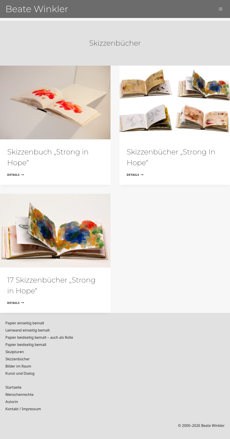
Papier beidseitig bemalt (25, 344)
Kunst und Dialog (20, 373)
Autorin (11, 401)
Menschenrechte (19, 394)
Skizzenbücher (17, 359)
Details (15, 175)
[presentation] (55, 102)
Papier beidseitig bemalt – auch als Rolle (39, 337)
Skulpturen (14, 351)
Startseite (13, 387)
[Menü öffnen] (220, 8)
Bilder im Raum (18, 366)
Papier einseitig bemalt (24, 323)
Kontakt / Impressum (23, 408)
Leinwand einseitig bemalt (27, 330)
